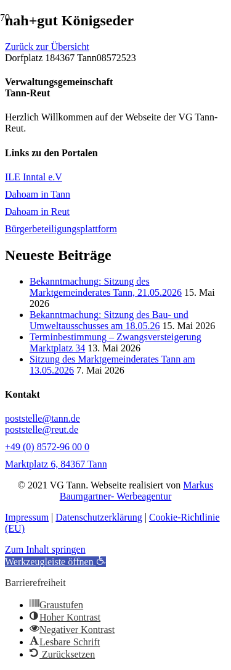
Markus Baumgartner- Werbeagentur (136, 490)
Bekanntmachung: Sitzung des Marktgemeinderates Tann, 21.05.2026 (106, 287)
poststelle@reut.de (41, 429)
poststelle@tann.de (42, 418)
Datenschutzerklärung (98, 517)
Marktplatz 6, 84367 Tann (56, 464)
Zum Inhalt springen (45, 549)
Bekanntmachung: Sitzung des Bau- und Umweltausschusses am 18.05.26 (109, 320)
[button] (55, 561)
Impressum (27, 517)
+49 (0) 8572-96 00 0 (47, 447)
